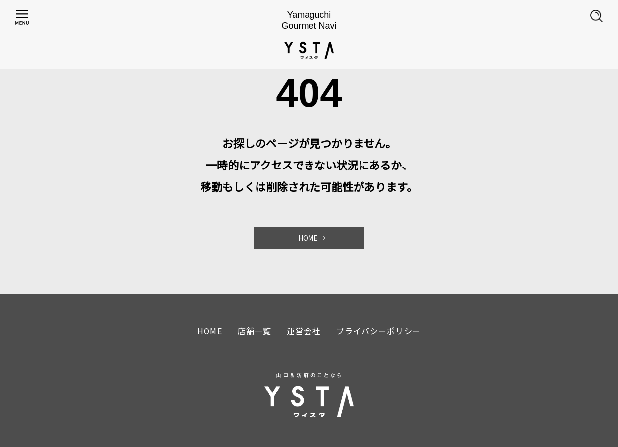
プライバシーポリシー (378, 330)
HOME (308, 238)
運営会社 (303, 330)
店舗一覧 (254, 330)
